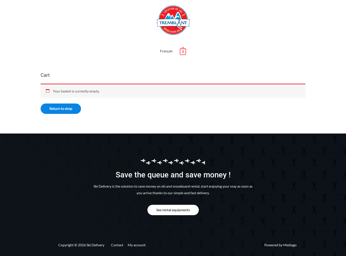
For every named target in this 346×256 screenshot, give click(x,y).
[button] (173, 210)
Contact (117, 245)
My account (137, 245)
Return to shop (60, 108)
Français (166, 51)
